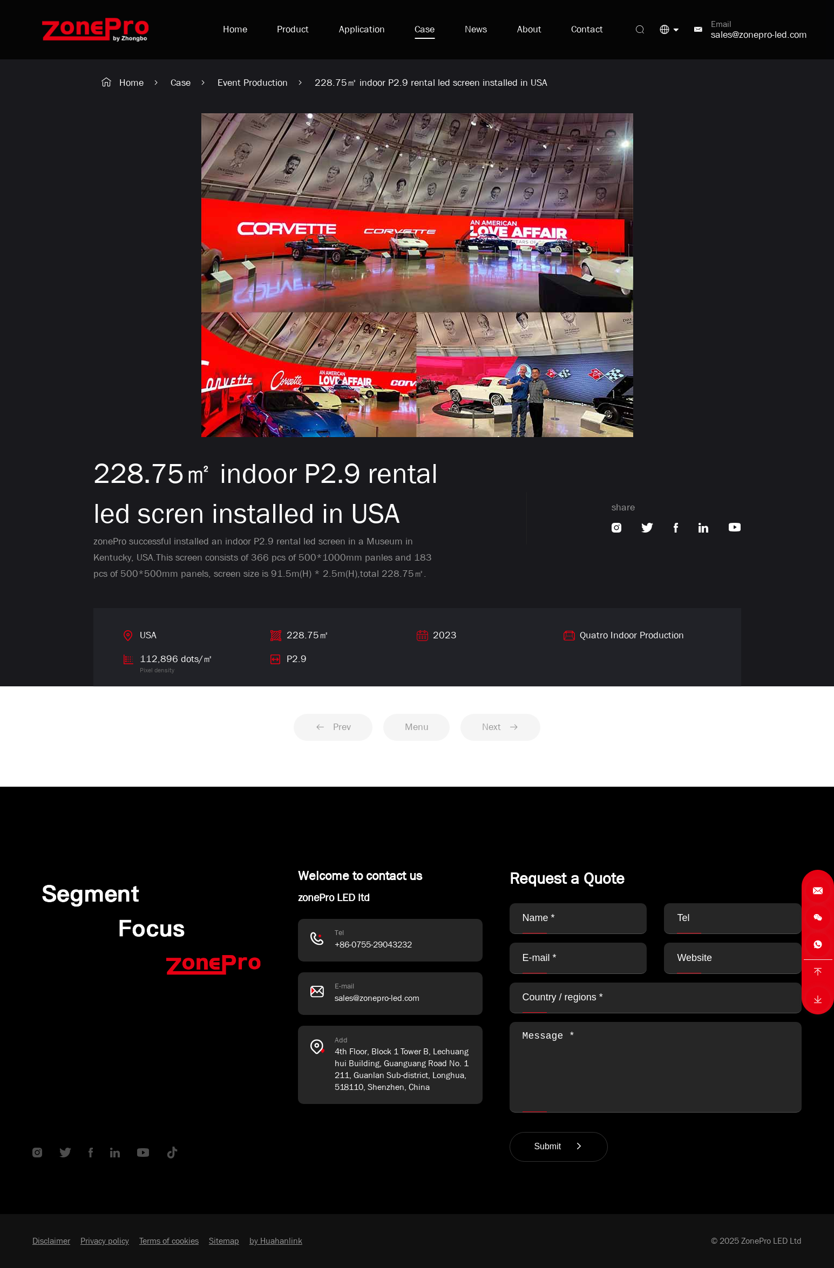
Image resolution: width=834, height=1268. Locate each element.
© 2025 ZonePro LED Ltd (756, 1240)
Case (425, 29)
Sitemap (224, 1240)
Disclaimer (51, 1240)
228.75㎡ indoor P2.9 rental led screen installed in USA (431, 83)
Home (235, 29)
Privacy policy (104, 1240)
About (529, 29)
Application (362, 29)
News (476, 29)
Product (293, 29)
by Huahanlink (275, 1240)
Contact (587, 29)
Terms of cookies (169, 1240)
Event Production (253, 83)
